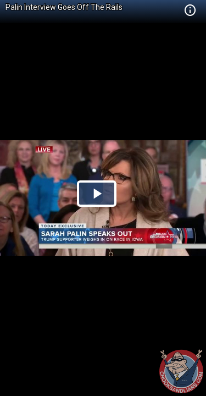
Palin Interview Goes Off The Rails (64, 7)
